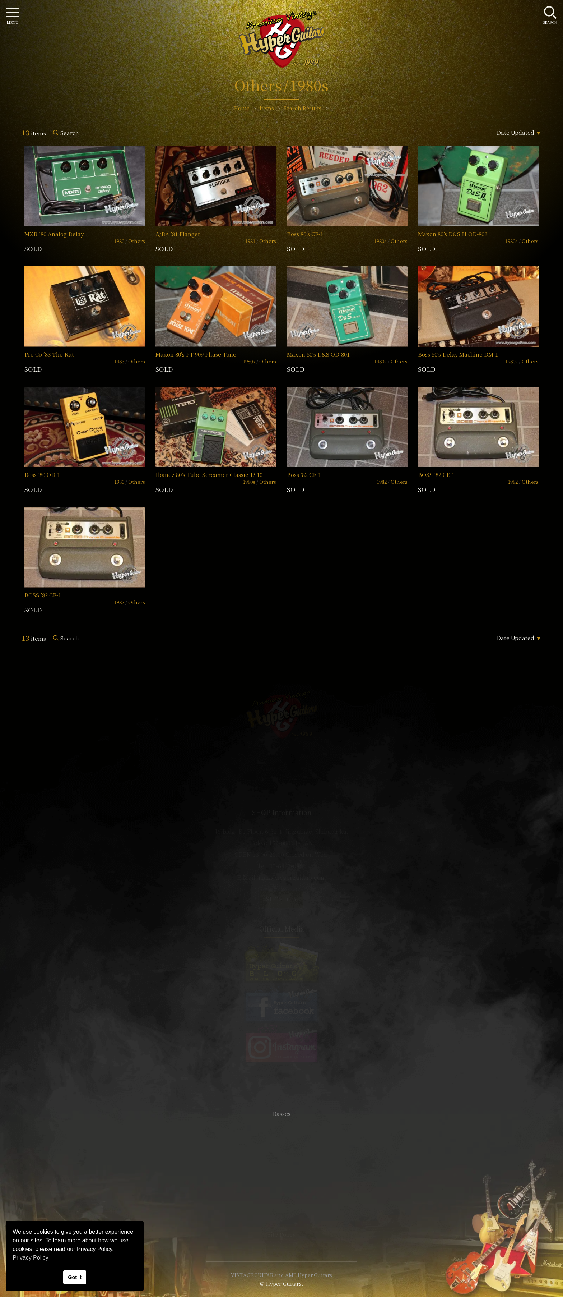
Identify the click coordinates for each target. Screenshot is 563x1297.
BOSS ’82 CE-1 (436, 474)
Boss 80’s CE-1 (305, 234)
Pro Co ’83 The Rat (49, 354)
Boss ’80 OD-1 (42, 474)
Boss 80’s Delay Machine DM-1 (458, 354)
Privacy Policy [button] (30, 1258)
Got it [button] (75, 1277)
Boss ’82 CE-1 (304, 474)
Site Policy (281, 1234)
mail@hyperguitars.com (292, 877)
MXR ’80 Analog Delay (54, 234)
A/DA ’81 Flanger (177, 234)
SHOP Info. (281, 899)
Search (69, 133)
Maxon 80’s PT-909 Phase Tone (195, 354)
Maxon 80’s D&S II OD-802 (452, 234)
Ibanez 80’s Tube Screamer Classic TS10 (208, 474)
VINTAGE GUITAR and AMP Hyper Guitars (281, 1274)
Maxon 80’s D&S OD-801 (318, 354)
